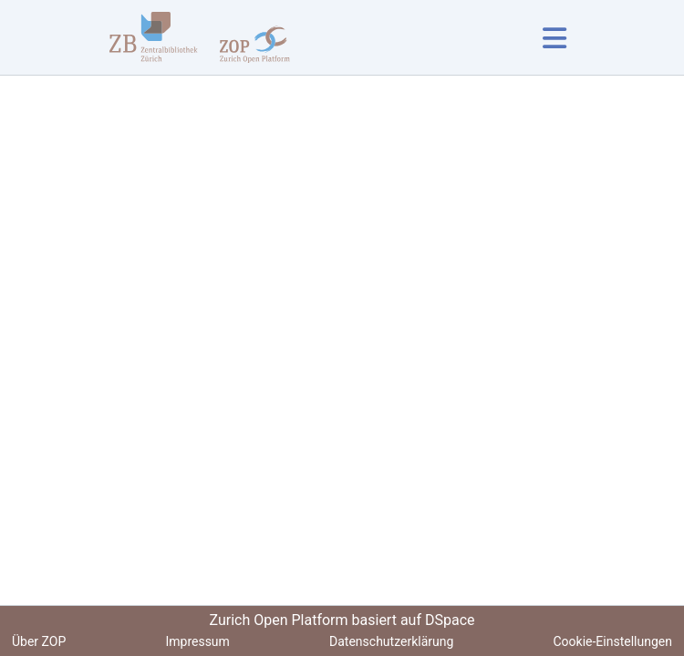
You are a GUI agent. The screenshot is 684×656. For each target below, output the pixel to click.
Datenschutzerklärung (391, 641)
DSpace (450, 620)
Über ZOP (39, 641)
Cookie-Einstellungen (613, 641)
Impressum (197, 641)
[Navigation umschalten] (554, 38)
